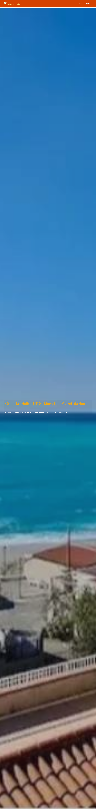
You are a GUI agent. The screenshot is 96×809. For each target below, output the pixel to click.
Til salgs (88, 4)
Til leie (80, 4)
